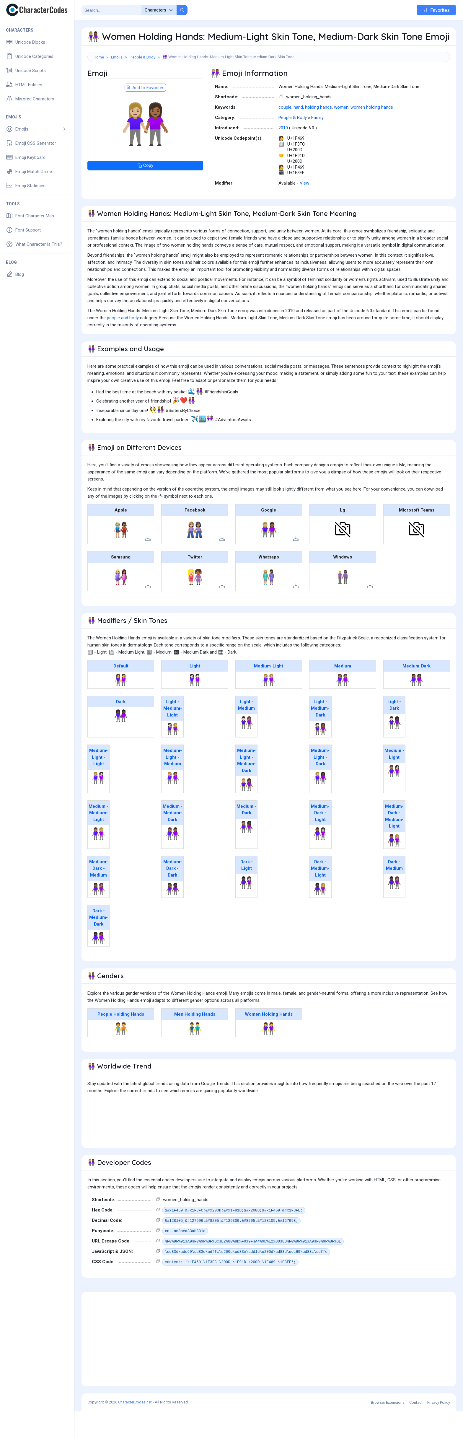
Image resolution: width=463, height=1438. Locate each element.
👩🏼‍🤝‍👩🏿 (320, 804)
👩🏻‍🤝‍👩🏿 (394, 748)
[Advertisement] (269, 81)
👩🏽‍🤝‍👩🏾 (173, 860)
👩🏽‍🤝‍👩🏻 (394, 797)
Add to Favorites (145, 114)
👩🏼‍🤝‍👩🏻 (98, 804)
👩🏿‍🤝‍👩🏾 (98, 964)
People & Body (142, 57)
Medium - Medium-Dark (172, 839)
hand (298, 133)
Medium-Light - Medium (172, 783)
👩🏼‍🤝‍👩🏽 (173, 804)
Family (317, 144)
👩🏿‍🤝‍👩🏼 (320, 915)
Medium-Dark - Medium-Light (394, 843)
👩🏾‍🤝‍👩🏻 (320, 860)
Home (99, 57)
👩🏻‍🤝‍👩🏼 (173, 755)
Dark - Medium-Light (320, 895)
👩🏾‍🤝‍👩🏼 (394, 866)
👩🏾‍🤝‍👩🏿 (173, 915)
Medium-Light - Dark (320, 783)
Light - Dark (394, 732)
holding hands (318, 133)
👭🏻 (195, 706)
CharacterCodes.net (135, 1428)
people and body (123, 344)
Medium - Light (394, 780)
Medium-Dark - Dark (172, 895)
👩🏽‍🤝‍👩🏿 (246, 853)
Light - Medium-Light (172, 735)
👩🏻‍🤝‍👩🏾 (320, 755)
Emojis (117, 57)
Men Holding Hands (194, 1040)
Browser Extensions (388, 1429)
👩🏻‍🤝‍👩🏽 (246, 748)
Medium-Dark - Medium (98, 895)
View (304, 209)
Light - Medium (246, 732)
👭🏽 (343, 706)
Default (120, 692)
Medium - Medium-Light (98, 839)
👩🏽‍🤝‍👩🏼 (98, 860)
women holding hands (371, 133)
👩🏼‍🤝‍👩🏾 (246, 811)
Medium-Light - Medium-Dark (246, 787)
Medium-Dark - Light (320, 839)
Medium (342, 692)
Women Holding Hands (269, 1040)
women (341, 133)
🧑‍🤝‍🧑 (121, 1054)
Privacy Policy (438, 1429)
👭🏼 (268, 706)
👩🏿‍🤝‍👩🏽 (394, 909)
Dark (120, 728)
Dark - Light (246, 892)
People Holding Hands (120, 1040)
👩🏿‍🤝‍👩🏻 (246, 909)
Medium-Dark (416, 692)
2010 (283, 154)
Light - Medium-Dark (320, 735)
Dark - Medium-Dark (98, 944)
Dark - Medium (394, 892)
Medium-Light (268, 692)
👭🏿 (121, 742)
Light (195, 692)
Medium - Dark (246, 836)
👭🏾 (416, 706)
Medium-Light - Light (98, 783)
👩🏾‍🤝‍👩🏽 (98, 915)
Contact (416, 1429)
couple (284, 133)
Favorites (436, 10)
